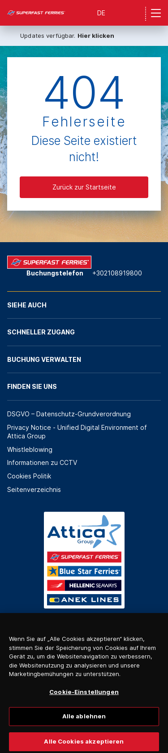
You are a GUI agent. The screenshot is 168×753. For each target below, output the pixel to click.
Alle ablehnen (84, 719)
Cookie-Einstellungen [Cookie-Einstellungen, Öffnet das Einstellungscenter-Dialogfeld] (84, 695)
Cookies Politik (29, 476)
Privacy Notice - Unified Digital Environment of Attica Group (77, 432)
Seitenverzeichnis (34, 489)
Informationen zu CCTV (42, 462)
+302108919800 (117, 273)
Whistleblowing (29, 449)
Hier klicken (96, 35)
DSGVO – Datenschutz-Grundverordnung (69, 414)
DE (101, 13)
